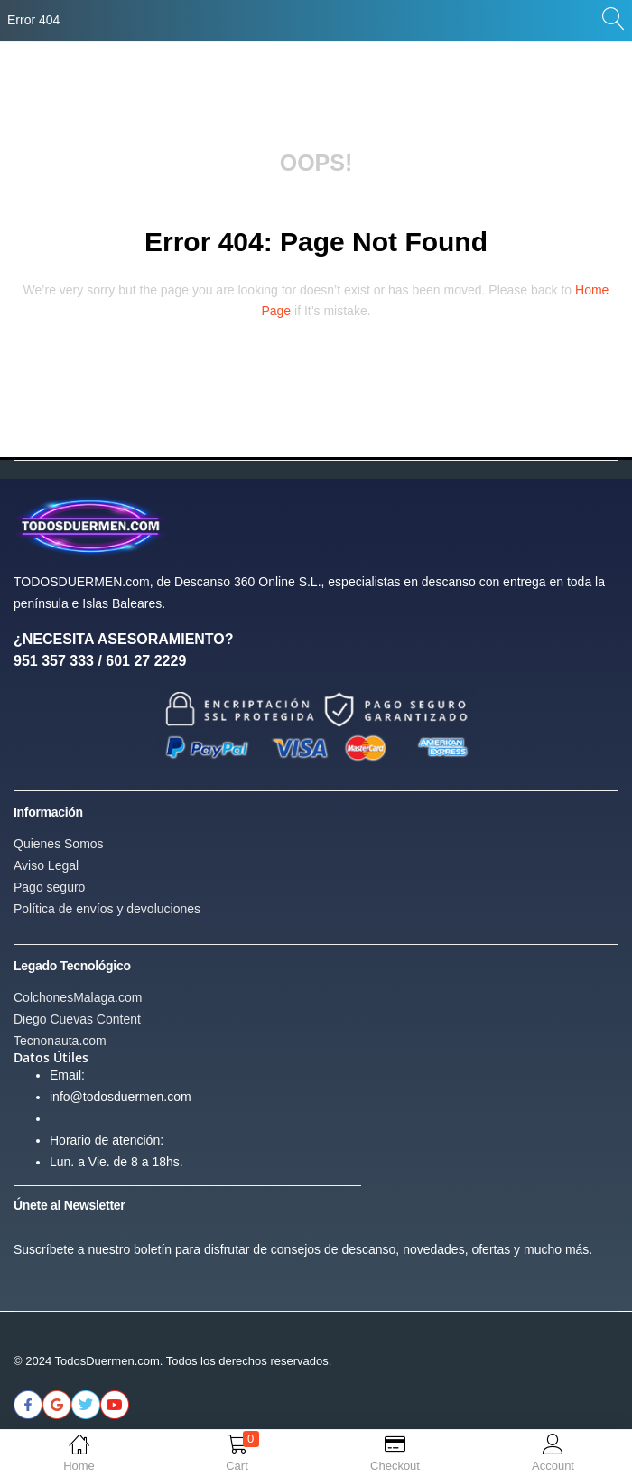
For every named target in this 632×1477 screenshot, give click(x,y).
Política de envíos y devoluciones (107, 909)
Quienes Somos (59, 844)
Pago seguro (49, 887)
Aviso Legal (46, 865)
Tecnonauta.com (60, 1040)
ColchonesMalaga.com (78, 997)
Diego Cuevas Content (77, 1019)
